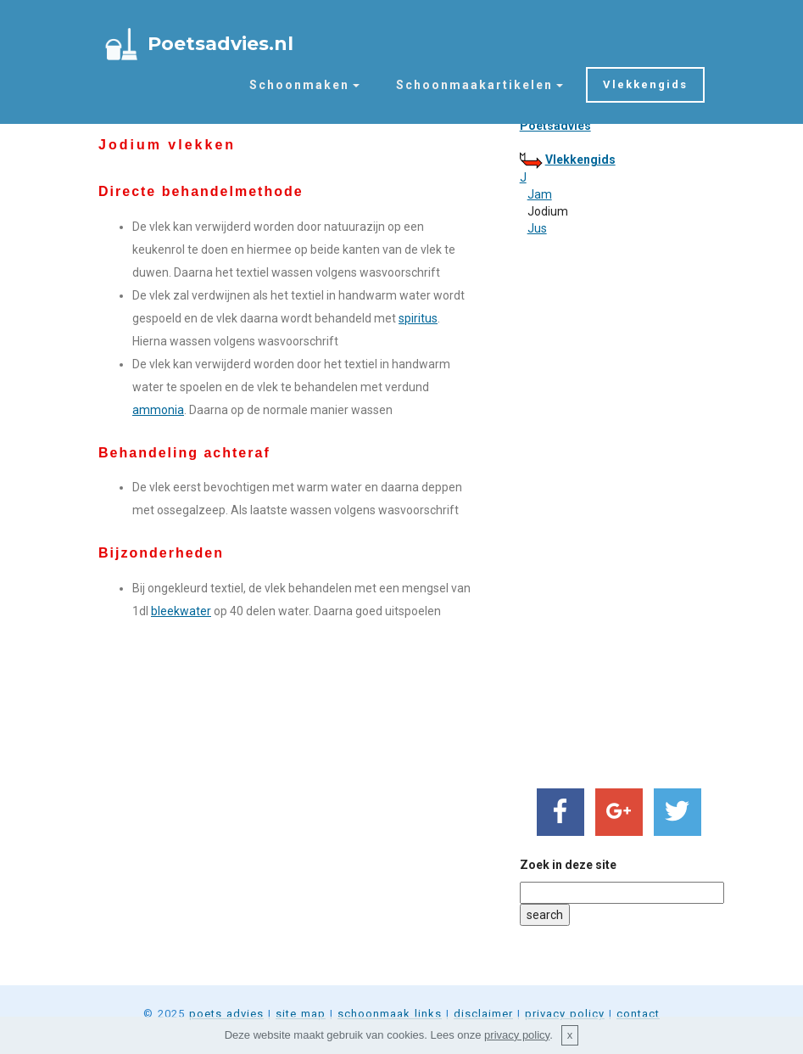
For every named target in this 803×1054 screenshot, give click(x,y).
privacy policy (565, 1013)
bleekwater (181, 611)
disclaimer (483, 1013)
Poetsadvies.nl (220, 43)
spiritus (418, 318)
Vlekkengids (645, 84)
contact (638, 1013)
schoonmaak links (389, 1013)
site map (301, 1013)
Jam (539, 194)
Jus (537, 228)
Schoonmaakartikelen (474, 85)
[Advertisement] (612, 508)
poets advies (226, 1013)
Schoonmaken (299, 85)
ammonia (158, 410)
